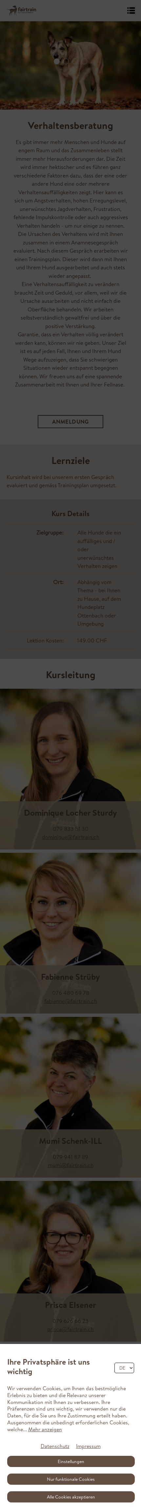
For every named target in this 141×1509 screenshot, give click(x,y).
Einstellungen (71, 1461)
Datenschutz (55, 1446)
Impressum (88, 1446)
